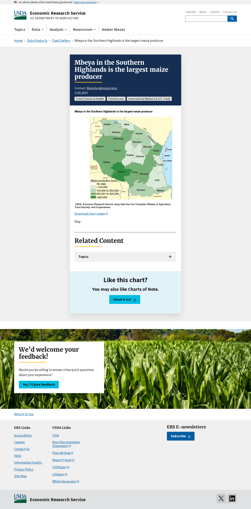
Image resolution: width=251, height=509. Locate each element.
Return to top (24, 414)
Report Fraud (61, 460)
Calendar (190, 12)
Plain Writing (61, 453)
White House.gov (64, 481)
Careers (215, 12)
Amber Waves (113, 29)
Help (17, 456)
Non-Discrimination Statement (66, 444)
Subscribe (178, 436)
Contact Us (230, 12)
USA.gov (58, 474)
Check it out (122, 299)
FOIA (55, 435)
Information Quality (28, 462)
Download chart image (90, 213)
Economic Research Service (57, 13)
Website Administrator (102, 88)
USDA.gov (59, 467)
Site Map (20, 476)
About (203, 12)
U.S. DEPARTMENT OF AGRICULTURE (54, 18)
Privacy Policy (24, 469)
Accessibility (23, 435)
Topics (19, 29)
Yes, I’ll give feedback (39, 384)
